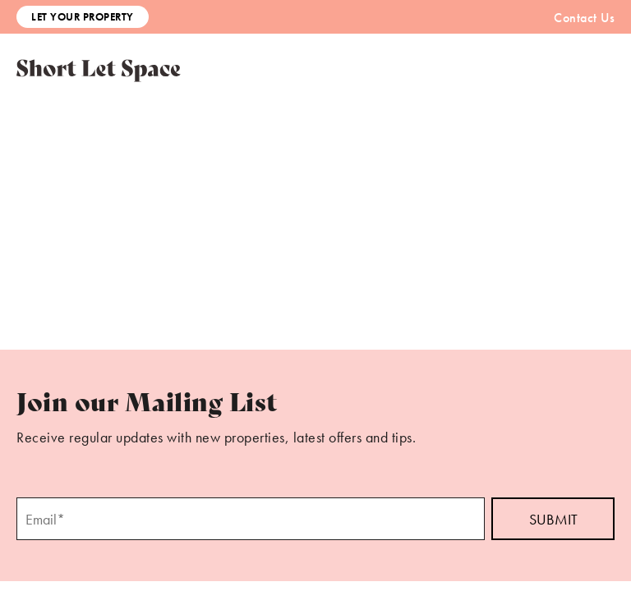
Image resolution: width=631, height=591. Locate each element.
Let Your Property (82, 17)
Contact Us (584, 17)
